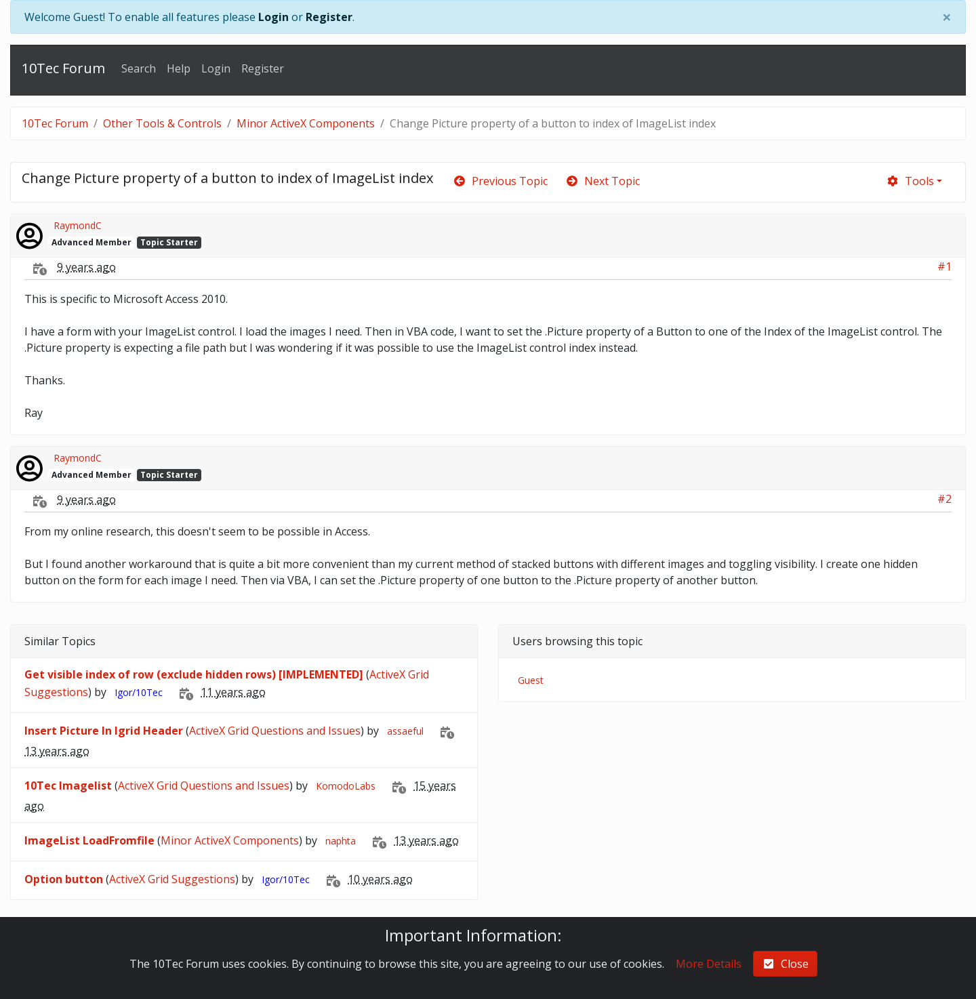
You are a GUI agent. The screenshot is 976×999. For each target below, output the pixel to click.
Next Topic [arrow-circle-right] (602, 181)
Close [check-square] (785, 963)
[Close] (947, 17)
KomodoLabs (345, 785)
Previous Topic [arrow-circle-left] (500, 181)
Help (178, 68)
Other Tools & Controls (162, 123)
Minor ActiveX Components (306, 123)
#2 (944, 498)
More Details (708, 963)
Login (273, 16)
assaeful (405, 731)
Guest (531, 680)
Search (138, 68)
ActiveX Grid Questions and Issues (275, 730)
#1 (944, 266)
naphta (340, 840)
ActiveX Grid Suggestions (172, 879)
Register (329, 16)
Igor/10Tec (139, 692)
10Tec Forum (63, 68)
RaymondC (78, 225)
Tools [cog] (910, 181)
